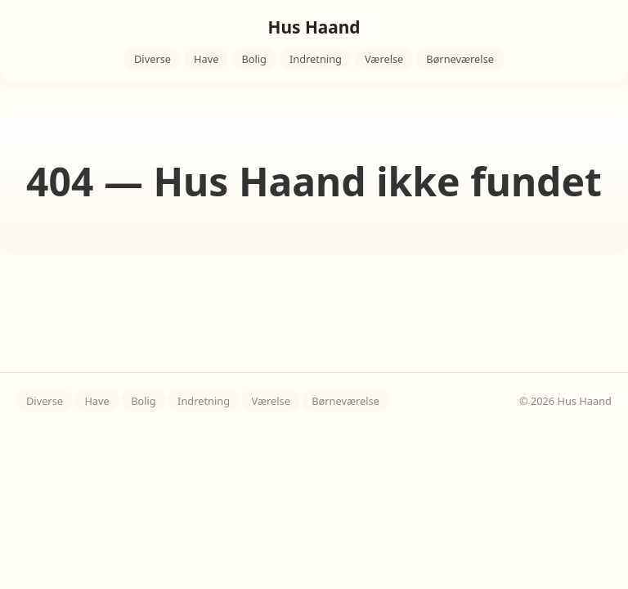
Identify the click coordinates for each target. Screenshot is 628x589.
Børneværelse (460, 59)
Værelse (384, 59)
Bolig (254, 59)
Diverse (152, 59)
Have (206, 59)
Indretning (315, 59)
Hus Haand (314, 27)
